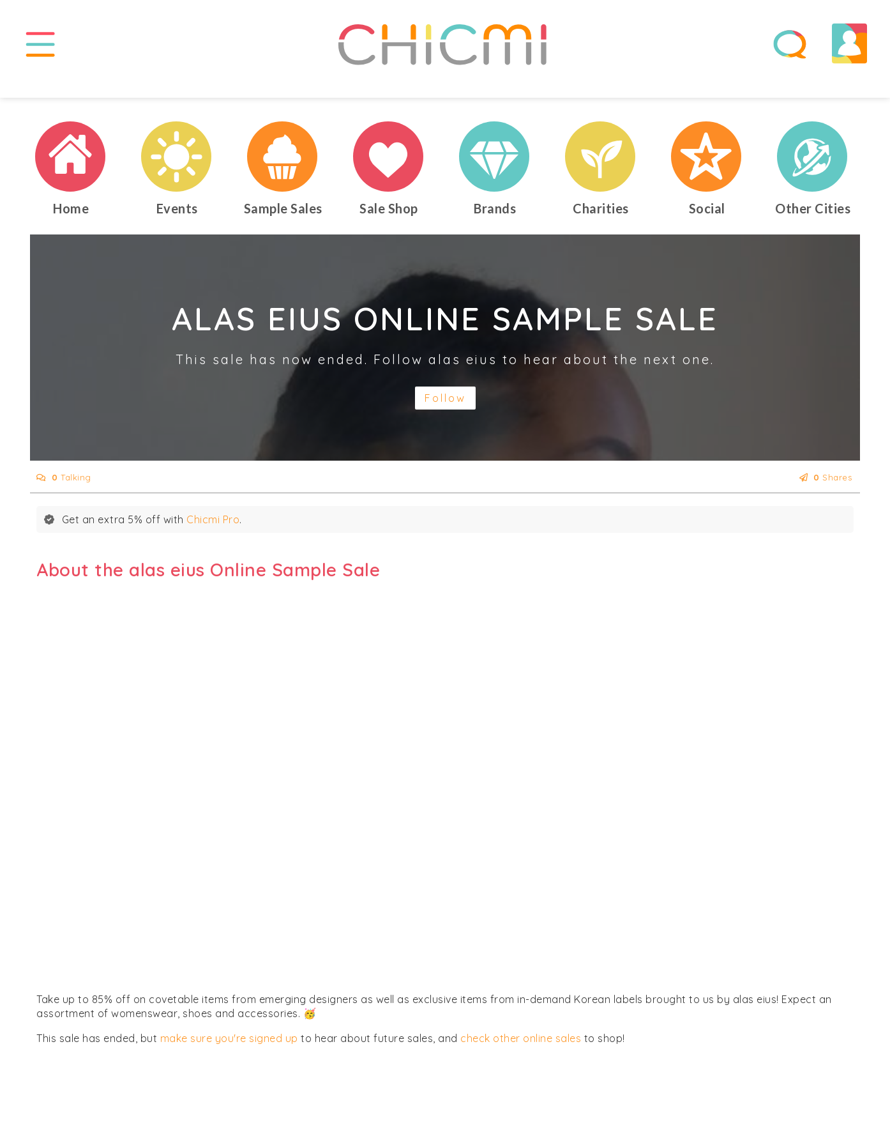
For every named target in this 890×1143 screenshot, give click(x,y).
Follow (445, 412)
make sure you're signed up (229, 1053)
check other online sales (520, 1053)
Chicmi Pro (212, 534)
